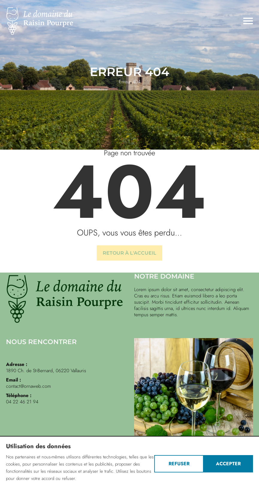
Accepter (228, 463)
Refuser (179, 463)
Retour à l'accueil (129, 253)
